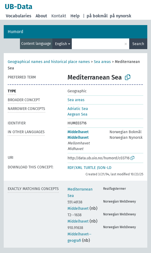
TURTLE (90, 167)
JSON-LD (104, 167)
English (61, 44)
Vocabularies (18, 15)
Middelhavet (78, 132)
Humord (15, 31)
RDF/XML (75, 167)
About (41, 15)
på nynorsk (120, 15)
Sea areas (102, 62)
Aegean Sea (77, 114)
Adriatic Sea (78, 108)
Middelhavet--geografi (79, 234)
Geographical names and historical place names (49, 62)
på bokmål (97, 15)
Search (138, 44)
